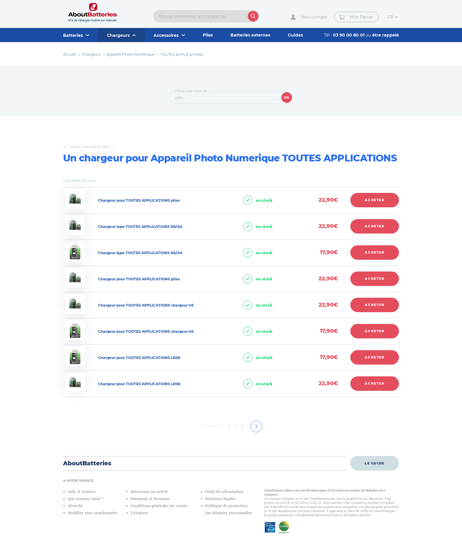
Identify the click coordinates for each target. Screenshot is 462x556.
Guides (295, 35)
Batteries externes (250, 35)
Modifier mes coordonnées (92, 512)
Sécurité (75, 505)
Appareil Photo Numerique (130, 54)
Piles (208, 35)
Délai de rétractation (224, 491)
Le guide (375, 463)
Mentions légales (220, 498)
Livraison (139, 512)
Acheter (375, 200)
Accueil (69, 54)
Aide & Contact (82, 491)
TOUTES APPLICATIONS (181, 54)
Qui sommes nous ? (85, 498)
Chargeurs (91, 54)
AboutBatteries (87, 463)
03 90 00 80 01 (349, 35)
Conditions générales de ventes (159, 505)
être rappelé (385, 35)
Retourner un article (149, 491)
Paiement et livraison (150, 498)
